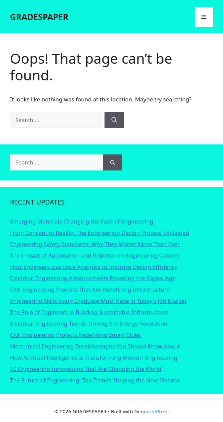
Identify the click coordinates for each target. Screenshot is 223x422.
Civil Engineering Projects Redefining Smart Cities (75, 335)
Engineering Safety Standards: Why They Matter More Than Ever (95, 244)
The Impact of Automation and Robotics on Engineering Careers (94, 255)
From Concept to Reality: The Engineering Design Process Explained (99, 233)
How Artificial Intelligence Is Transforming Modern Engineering (93, 357)
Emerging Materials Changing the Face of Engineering (81, 221)
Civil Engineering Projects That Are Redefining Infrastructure (90, 289)
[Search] (114, 120)
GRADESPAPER (39, 16)
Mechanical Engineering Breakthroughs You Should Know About (95, 346)
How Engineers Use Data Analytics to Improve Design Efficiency (93, 267)
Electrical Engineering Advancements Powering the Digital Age (92, 278)
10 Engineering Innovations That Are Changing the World (85, 369)
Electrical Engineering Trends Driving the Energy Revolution (88, 323)
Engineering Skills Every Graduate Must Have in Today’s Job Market (98, 301)
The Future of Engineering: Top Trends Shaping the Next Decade (95, 380)
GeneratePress (151, 411)
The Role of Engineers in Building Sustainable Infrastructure (89, 312)
